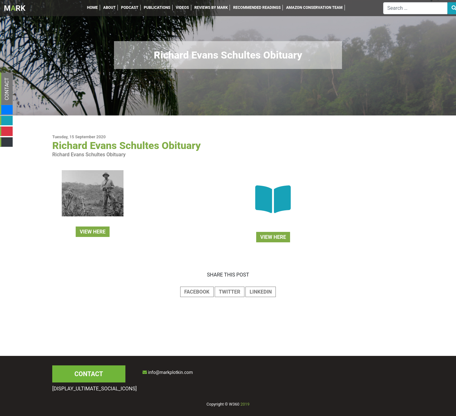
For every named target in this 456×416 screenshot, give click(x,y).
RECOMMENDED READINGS (257, 7)
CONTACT (7, 89)
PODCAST (129, 7)
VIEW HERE (93, 232)
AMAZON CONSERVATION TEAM (314, 7)
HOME (92, 7)
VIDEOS (182, 7)
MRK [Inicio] (14, 8)
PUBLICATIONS (157, 7)
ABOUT (109, 7)
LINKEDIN (261, 292)
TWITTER (229, 292)
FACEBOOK (197, 292)
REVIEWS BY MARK (211, 7)
